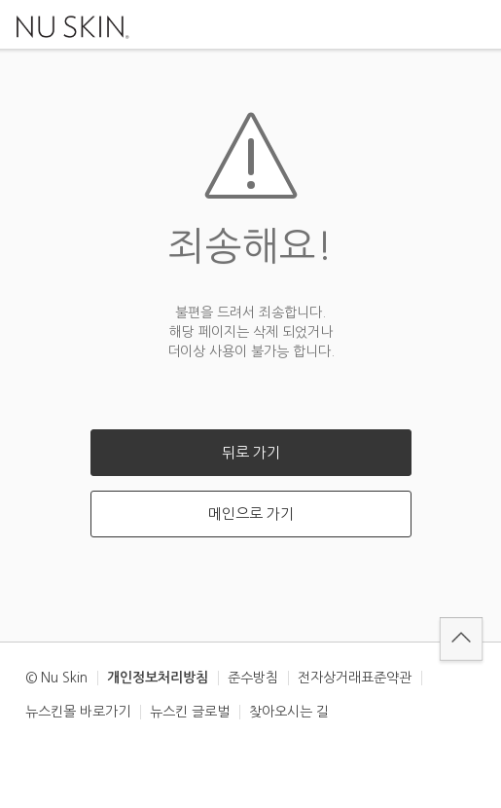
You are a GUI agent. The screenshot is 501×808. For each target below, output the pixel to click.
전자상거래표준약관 (355, 677)
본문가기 (0, 0)
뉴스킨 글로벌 (190, 711)
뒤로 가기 (251, 452)
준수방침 (253, 677)
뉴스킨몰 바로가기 (77, 711)
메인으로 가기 (251, 513)
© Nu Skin (56, 677)
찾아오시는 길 (289, 711)
